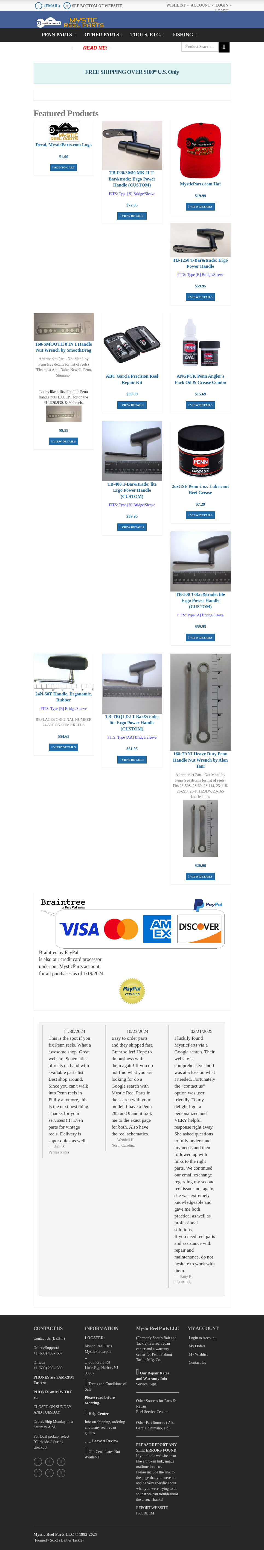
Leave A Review (105, 1437)
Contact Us (197, 1359)
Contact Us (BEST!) (49, 1335)
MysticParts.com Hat (200, 183)
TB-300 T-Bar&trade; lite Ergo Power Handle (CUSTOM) (200, 598)
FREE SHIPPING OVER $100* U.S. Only (132, 72)
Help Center (99, 1410)
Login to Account (202, 1334)
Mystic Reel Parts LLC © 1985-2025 (65, 1530)
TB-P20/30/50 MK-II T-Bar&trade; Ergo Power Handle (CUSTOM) (132, 178)
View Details (132, 215)
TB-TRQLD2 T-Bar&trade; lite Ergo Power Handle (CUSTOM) (132, 719)
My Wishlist (198, 1350)
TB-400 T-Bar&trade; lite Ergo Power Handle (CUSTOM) (132, 488)
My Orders (197, 1342)
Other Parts (102, 34)
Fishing (183, 34)
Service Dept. (146, 1380)
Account (200, 5)
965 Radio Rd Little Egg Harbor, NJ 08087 (101, 1363)
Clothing (56, 48)
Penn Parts (57, 34)
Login (222, 5)
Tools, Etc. (145, 34)
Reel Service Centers (152, 1408)
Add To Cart (64, 166)
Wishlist (175, 5)
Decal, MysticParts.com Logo (63, 144)
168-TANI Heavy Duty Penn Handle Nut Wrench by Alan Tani (200, 756)
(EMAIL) (52, 6)
